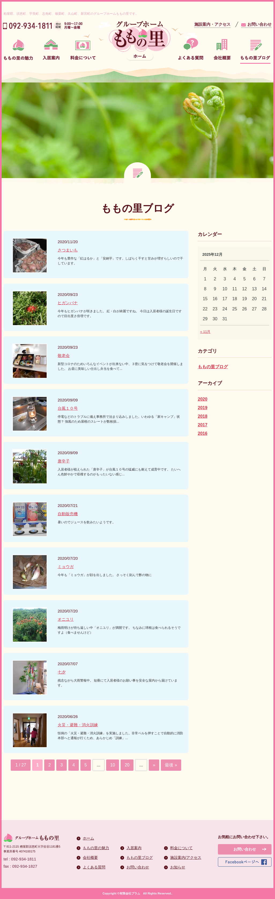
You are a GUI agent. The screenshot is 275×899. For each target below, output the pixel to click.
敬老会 (64, 355)
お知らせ (177, 867)
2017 (202, 425)
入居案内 (134, 848)
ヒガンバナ (68, 302)
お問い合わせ (259, 24)
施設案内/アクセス (185, 857)
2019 (202, 407)
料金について (181, 848)
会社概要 (90, 857)
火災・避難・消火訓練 (78, 725)
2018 (202, 416)
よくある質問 (94, 867)
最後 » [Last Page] (171, 765)
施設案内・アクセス (212, 24)
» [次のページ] (154, 765)
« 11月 (205, 332)
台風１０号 (68, 408)
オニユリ (66, 619)
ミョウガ (66, 566)
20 (127, 765)
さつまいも (68, 250)
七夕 (62, 672)
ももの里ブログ (213, 366)
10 (112, 765)
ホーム (88, 838)
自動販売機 (68, 513)
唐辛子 (64, 461)
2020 (202, 399)
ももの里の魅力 (96, 848)
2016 (202, 433)
